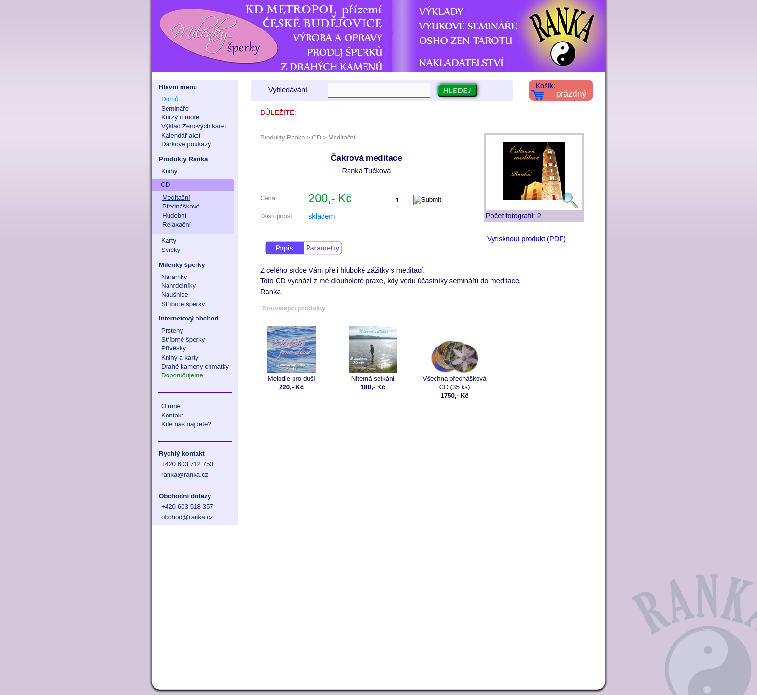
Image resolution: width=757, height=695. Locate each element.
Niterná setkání (373, 353)
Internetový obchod (189, 318)
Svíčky (170, 249)
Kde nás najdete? (186, 424)
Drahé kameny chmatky (195, 366)
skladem (321, 216)
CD (165, 184)
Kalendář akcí (181, 135)
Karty (168, 240)
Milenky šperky (182, 264)
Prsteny (172, 330)
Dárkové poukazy (186, 144)
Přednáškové (181, 206)
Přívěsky (173, 348)
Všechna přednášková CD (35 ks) (455, 357)
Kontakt (172, 415)
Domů (170, 99)
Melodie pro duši (291, 353)
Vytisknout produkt (516, 239)
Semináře (175, 108)
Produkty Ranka (183, 159)
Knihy (169, 171)
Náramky (174, 276)
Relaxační (176, 224)
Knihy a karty (179, 357)
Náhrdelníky (178, 285)
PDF (556, 239)
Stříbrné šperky (183, 303)
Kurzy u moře (180, 117)
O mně (171, 406)
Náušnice (174, 294)
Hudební (174, 215)
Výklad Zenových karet (193, 126)
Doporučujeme (182, 375)
